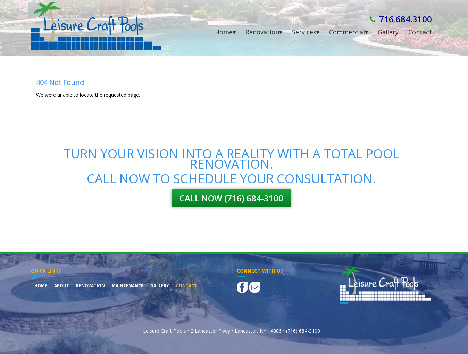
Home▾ (225, 32)
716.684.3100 (405, 19)
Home (40, 286)
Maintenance (127, 286)
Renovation (90, 286)
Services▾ (305, 32)
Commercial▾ (348, 32)
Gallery (388, 32)
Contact (420, 32)
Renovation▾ (263, 32)
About (61, 286)
